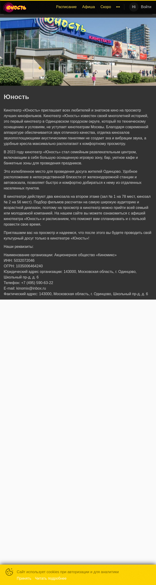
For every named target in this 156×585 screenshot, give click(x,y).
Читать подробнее (51, 578)
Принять (24, 578)
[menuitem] (66, 7)
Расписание (66, 7)
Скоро (105, 7)
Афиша (88, 7)
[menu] (76, 7)
